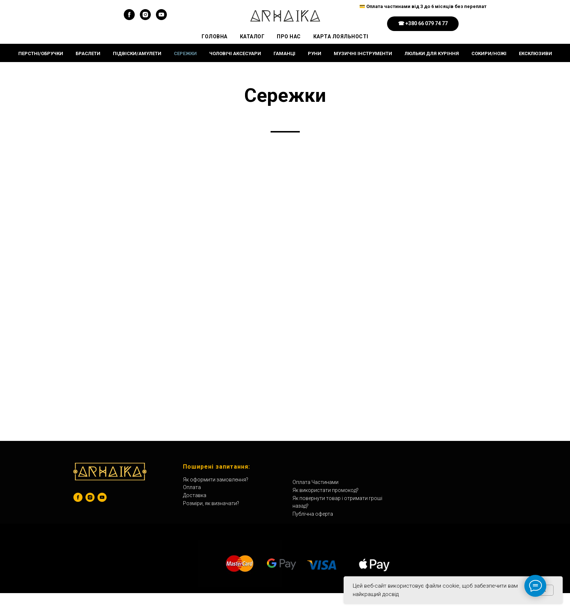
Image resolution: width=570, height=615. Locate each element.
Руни (314, 53)
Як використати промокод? (325, 490)
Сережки (185, 53)
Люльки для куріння (432, 53)
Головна (214, 36)
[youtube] (161, 18)
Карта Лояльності (340, 36)
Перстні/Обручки (40, 53)
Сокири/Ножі (488, 53)
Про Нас (289, 36)
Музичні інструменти (363, 53)
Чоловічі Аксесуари (235, 53)
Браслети (88, 53)
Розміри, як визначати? (211, 503)
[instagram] (145, 18)
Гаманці (284, 53)
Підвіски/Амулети (137, 53)
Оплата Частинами (315, 482)
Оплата (192, 487)
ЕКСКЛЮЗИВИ (535, 53)
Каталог (252, 36)
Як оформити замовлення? (215, 480)
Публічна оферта (312, 514)
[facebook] (129, 18)
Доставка (194, 495)
